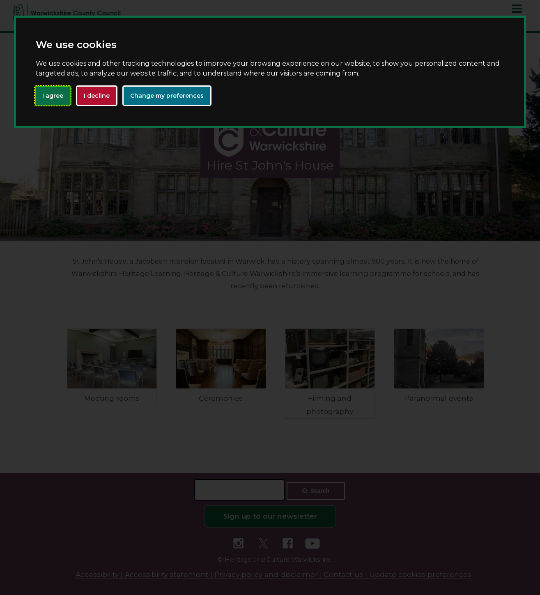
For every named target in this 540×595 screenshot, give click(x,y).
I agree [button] (52, 95)
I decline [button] (97, 95)
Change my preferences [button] (167, 95)
